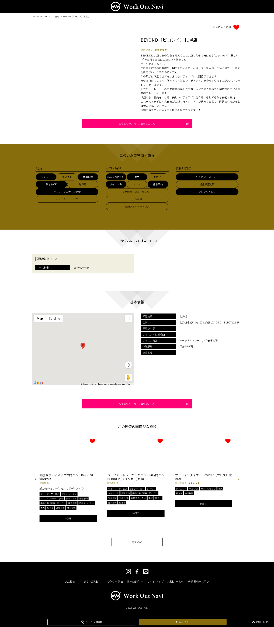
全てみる (137, 542)
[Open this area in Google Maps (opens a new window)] (38, 383)
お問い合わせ (175, 581)
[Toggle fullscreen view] (128, 318)
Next (238, 479)
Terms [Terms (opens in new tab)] (130, 384)
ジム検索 (54, 16)
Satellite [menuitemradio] (54, 318)
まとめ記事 (91, 581)
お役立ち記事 (114, 581)
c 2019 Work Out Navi (137, 607)
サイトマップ (155, 581)
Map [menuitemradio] (40, 318)
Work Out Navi (40, 16)
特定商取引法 (135, 581)
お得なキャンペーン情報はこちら (154, 123)
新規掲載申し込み (199, 581)
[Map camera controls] (128, 364)
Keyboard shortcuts (88, 384)
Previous (35, 479)
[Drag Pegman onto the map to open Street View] (128, 377)
